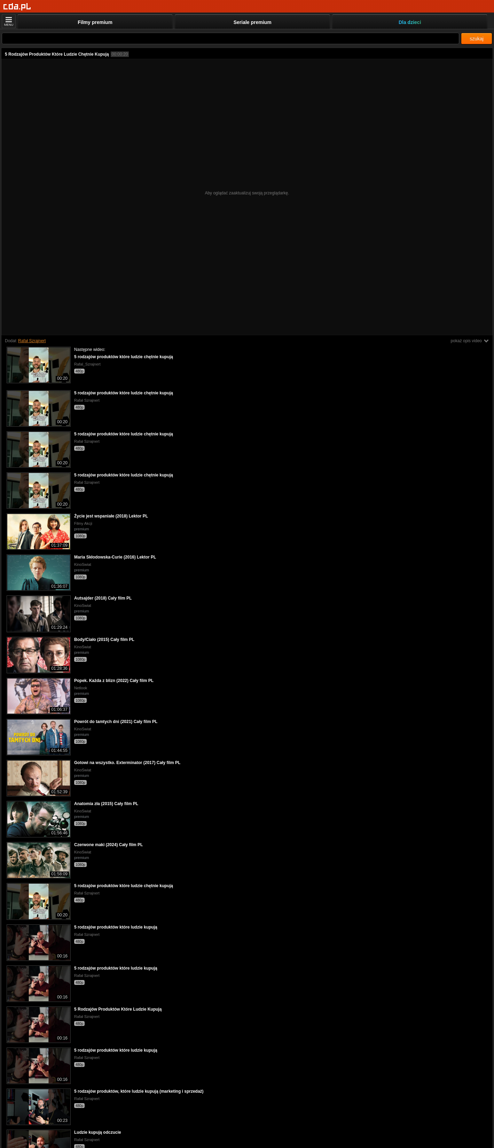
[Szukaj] (230, 38)
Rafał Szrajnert (32, 340)
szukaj (477, 38)
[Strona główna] (17, 6)
